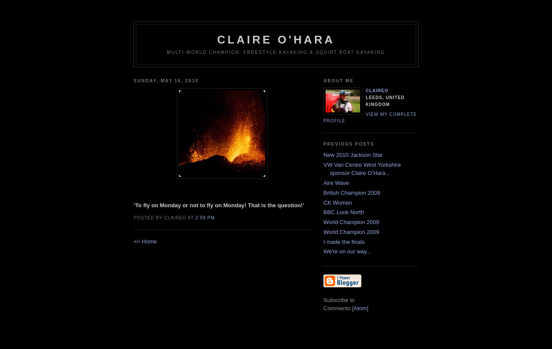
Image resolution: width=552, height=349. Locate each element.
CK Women (337, 202)
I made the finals (343, 242)
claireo (377, 90)
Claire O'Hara (276, 39)
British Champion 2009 (351, 193)
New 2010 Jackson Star (353, 155)
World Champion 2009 (351, 222)
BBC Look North (343, 212)
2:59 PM (205, 217)
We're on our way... (347, 251)
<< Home (145, 241)
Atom (360, 308)
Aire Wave (336, 183)
